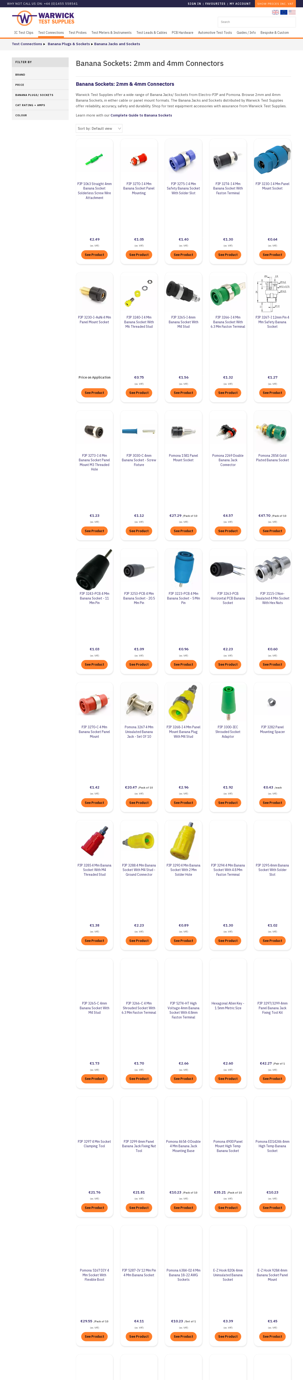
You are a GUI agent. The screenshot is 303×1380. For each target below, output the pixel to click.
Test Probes (78, 32)
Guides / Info (246, 32)
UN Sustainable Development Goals (135, 1301)
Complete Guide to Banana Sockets (141, 115)
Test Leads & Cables (151, 32)
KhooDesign (195, 1371)
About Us (112, 1290)
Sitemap (159, 1371)
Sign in (194, 3)
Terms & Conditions (121, 1343)
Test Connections (51, 32)
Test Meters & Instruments (111, 32)
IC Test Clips (23, 32)
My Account (240, 3)
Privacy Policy (116, 1333)
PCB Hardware (182, 32)
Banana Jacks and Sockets (116, 44)
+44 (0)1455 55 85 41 (222, 1289)
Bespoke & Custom (275, 32)
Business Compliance (122, 1311)
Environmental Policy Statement (132, 1322)
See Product (94, 222)
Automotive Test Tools (215, 32)
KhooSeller (231, 1371)
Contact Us (213, 1296)
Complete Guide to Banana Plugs (147, 1189)
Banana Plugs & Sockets (67, 44)
